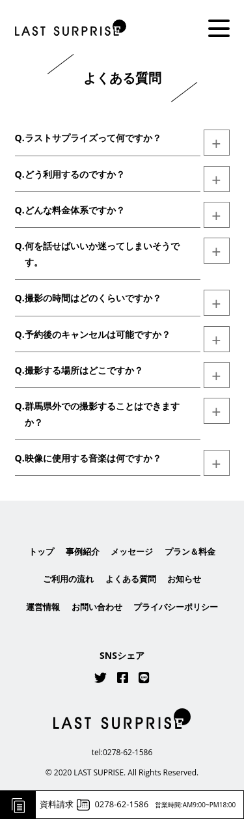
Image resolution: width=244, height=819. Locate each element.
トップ (41, 551)
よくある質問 (130, 579)
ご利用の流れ (68, 579)
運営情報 (43, 607)
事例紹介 (83, 551)
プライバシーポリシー (175, 607)
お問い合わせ (97, 607)
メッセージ (132, 551)
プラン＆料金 (190, 551)
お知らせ (184, 579)
